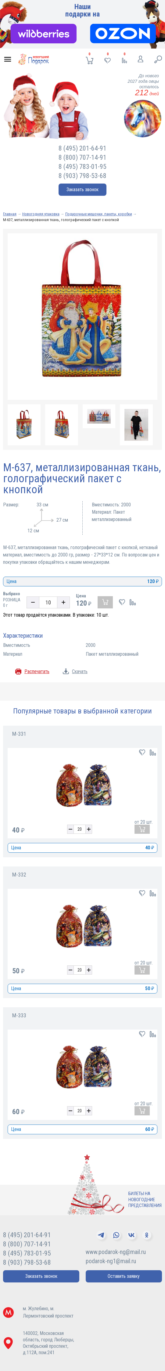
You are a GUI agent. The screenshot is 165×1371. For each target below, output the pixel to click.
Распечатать (36, 671)
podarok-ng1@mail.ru (111, 1261)
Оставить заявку (124, 1276)
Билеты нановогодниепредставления (145, 1199)
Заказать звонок (82, 189)
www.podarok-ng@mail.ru (116, 1252)
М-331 (19, 734)
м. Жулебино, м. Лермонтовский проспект (48, 1312)
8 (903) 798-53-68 (82, 176)
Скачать (80, 671)
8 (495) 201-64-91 (82, 148)
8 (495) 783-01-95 (82, 166)
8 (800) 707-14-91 (82, 157)
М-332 (19, 874)
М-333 (19, 1015)
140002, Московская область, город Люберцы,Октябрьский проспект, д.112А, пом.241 (48, 1342)
